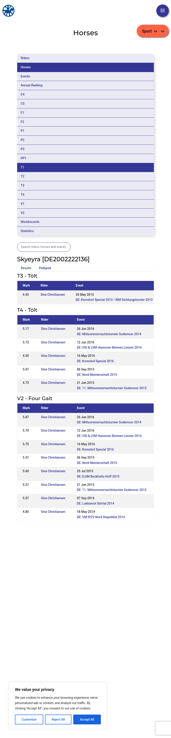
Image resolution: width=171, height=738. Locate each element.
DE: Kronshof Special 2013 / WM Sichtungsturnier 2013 (114, 299)
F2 (22, 122)
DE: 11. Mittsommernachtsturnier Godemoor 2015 (112, 388)
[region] (58, 705)
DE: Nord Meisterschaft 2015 (97, 374)
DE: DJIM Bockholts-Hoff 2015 (98, 476)
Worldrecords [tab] (30, 222)
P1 (22, 131)
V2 (22, 213)
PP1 (23, 158)
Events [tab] (25, 76)
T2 (22, 176)
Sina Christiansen (53, 294)
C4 (22, 94)
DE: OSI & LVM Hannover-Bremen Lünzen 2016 (109, 347)
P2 (22, 140)
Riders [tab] (25, 58)
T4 (22, 194)
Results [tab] (26, 268)
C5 (22, 103)
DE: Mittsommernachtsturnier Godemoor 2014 (109, 334)
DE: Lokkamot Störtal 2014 (95, 503)
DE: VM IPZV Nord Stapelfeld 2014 (101, 517)
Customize (29, 719)
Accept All (87, 719)
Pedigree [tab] (45, 268)
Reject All (58, 719)
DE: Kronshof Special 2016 (95, 361)
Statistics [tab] (27, 231)
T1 (22, 167)
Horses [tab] (26, 67)
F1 (22, 112)
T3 (22, 185)
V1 (22, 204)
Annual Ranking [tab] (32, 85)
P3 (22, 149)
